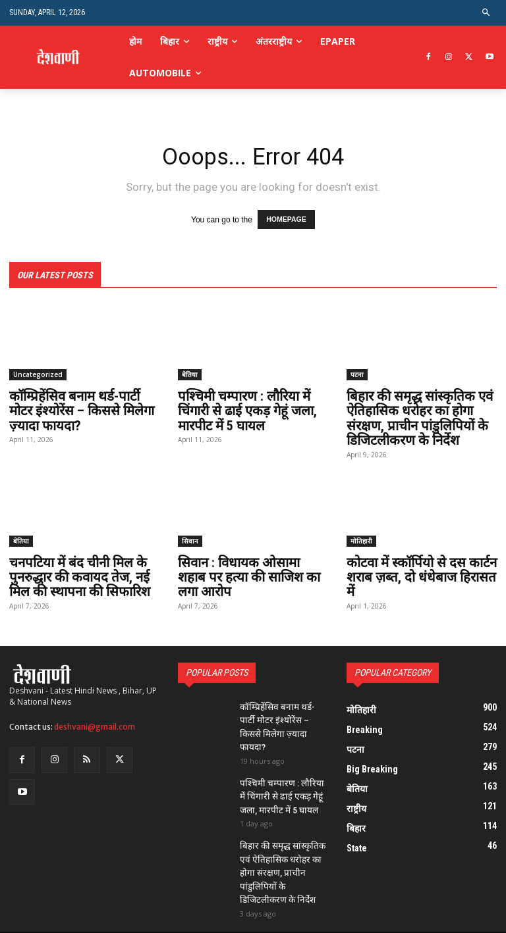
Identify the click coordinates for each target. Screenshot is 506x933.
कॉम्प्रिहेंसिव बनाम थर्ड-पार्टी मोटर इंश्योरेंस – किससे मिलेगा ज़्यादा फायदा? (81, 409)
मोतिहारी (361, 538)
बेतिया (190, 373)
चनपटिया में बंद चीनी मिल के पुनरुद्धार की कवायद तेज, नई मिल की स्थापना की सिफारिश (78, 574)
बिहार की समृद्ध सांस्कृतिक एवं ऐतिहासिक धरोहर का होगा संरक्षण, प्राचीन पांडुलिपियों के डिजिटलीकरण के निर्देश (418, 416)
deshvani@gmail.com (94, 723)
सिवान (190, 538)
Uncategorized (38, 373)
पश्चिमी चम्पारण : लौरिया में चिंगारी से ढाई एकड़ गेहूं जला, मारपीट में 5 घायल (247, 409)
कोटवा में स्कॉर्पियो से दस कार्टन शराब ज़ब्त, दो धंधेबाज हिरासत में (420, 574)
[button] (486, 13)
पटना (357, 373)
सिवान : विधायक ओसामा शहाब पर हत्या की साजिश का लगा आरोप (253, 574)
